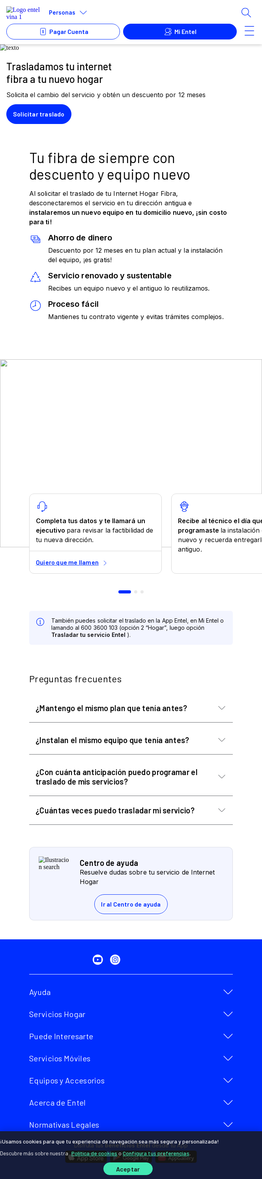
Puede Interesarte (61, 1036)
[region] (131, 1155)
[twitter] (82, 960)
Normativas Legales (64, 1124)
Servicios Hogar (57, 1014)
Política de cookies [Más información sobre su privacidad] (94, 1153)
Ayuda (40, 992)
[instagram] (116, 960)
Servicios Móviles (59, 1058)
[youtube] (99, 960)
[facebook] (64, 960)
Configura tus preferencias (156, 1153)
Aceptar (128, 1169)
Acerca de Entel (57, 1102)
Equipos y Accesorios (67, 1080)
